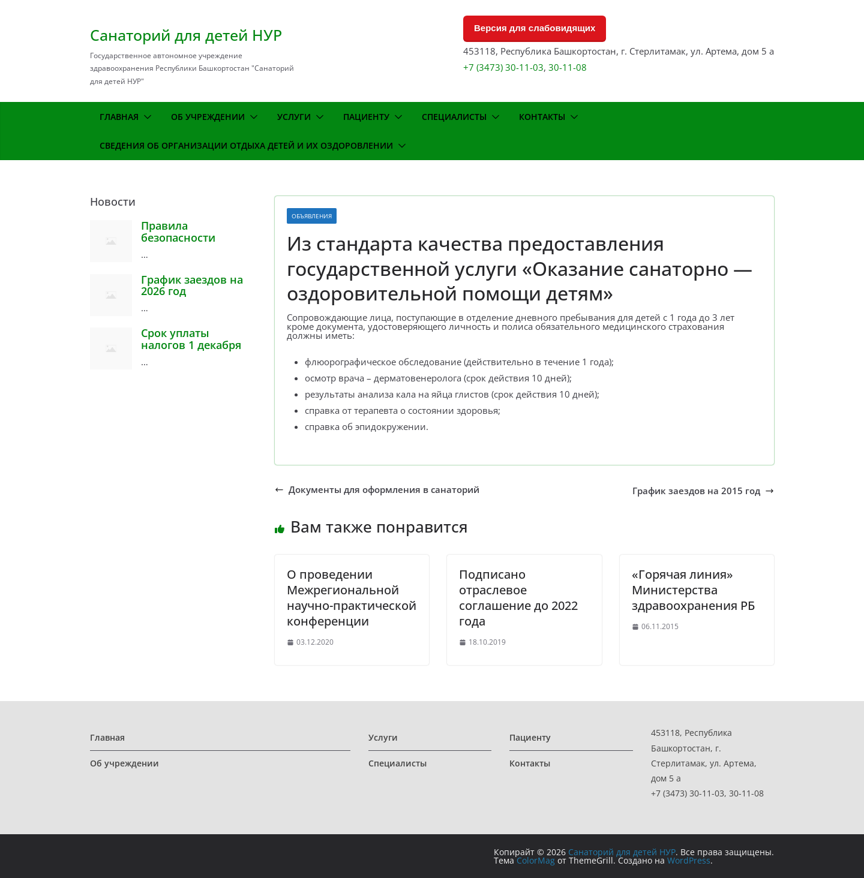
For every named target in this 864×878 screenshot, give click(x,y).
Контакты (542, 116)
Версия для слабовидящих (534, 28)
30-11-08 (567, 67)
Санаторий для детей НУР (186, 35)
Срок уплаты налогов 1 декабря (191, 339)
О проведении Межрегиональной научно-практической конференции (351, 597)
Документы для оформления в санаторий (377, 489)
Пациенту (366, 116)
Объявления (312, 216)
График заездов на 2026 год (192, 285)
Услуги (294, 116)
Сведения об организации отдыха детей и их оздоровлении (246, 145)
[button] (145, 117)
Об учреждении (208, 116)
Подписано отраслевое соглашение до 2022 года (518, 597)
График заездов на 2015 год (703, 490)
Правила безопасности (178, 231)
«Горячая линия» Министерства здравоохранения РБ (693, 590)
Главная (119, 116)
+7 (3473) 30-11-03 (503, 67)
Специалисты (454, 116)
